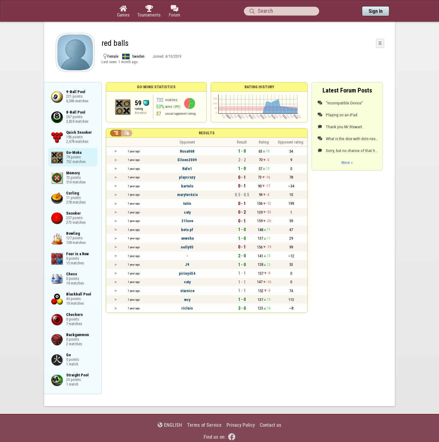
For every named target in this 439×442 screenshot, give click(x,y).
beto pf (187, 229)
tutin (187, 203)
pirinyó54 (187, 273)
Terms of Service (204, 425)
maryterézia (187, 194)
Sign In (376, 11)
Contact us (270, 425)
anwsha (187, 238)
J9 (187, 264)
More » (347, 162)
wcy (187, 299)
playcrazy (187, 177)
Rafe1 (187, 168)
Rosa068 (187, 151)
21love (187, 221)
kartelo (187, 186)
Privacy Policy (241, 425)
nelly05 (187, 247)
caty (187, 212)
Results (207, 133)
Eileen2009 (187, 160)
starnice (187, 290)
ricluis (187, 308)
